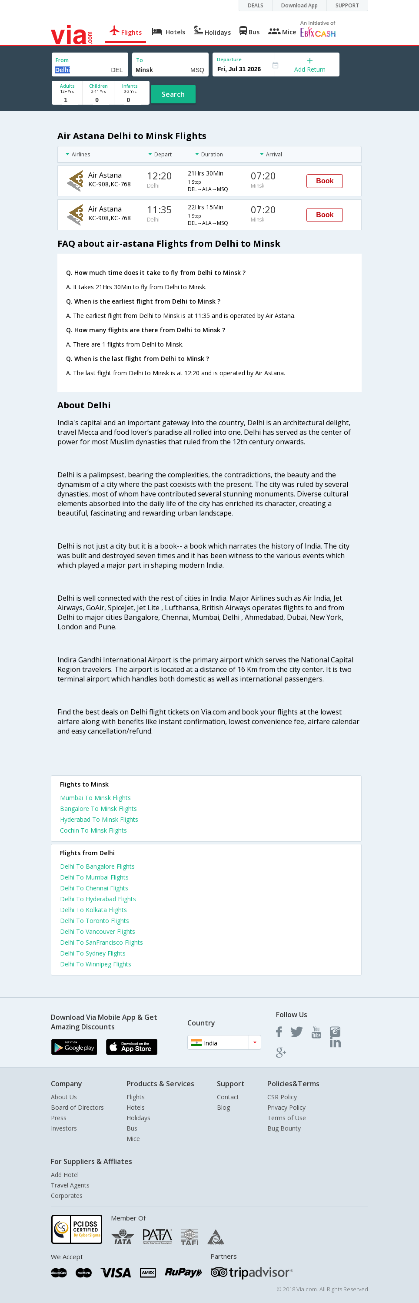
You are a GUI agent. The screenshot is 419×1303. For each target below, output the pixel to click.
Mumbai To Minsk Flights (95, 798)
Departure (229, 59)
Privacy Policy (286, 1107)
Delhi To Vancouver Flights (97, 931)
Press (59, 1118)
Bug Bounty (284, 1128)
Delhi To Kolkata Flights (93, 910)
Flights (135, 1097)
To (139, 60)
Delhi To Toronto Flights (94, 920)
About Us (64, 1097)
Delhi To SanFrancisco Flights (101, 942)
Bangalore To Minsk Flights (98, 808)
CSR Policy (282, 1097)
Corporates (67, 1195)
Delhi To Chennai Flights (94, 888)
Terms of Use (286, 1118)
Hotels (135, 1107)
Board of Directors (77, 1107)
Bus (131, 1128)
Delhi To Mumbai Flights (94, 877)
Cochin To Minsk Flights (93, 830)
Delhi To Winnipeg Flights (95, 964)
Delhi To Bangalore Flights (97, 866)
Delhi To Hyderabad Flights (98, 899)
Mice (133, 1138)
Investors (64, 1128)
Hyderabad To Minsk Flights (99, 819)
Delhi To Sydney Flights (93, 953)
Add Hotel (65, 1175)
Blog (223, 1107)
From (62, 60)
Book (324, 181)
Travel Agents (70, 1185)
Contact (228, 1097)
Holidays (138, 1118)
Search (173, 94)
